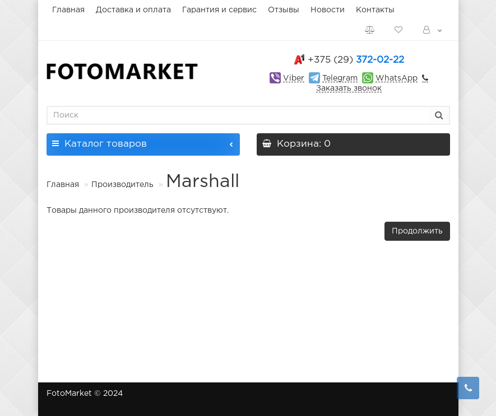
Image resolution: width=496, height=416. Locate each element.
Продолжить (417, 231)
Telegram (340, 78)
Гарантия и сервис (219, 10)
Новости (327, 10)
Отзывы (283, 10)
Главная (68, 10)
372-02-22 (356, 60)
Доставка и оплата (133, 10)
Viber (293, 78)
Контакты (375, 10)
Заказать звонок (349, 88)
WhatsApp (397, 78)
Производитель (122, 184)
